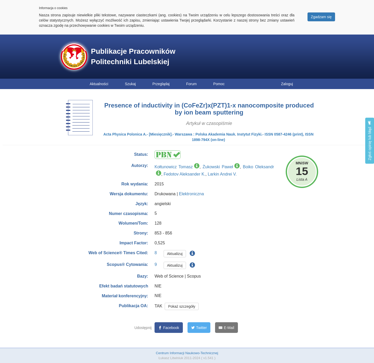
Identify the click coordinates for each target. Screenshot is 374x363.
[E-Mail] (226, 327)
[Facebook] (169, 327)
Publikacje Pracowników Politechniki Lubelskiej (133, 56)
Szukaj (130, 84)
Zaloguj (287, 84)
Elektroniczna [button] (191, 194)
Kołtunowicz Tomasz (174, 167)
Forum (191, 84)
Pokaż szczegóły (181, 306)
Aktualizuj (175, 254)
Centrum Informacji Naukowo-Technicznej (187, 353)
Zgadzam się (321, 17)
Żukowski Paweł (218, 167)
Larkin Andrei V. (222, 174)
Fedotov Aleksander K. (184, 174)
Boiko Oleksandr (258, 167)
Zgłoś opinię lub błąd (370, 140)
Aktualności (99, 84)
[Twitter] (199, 327)
